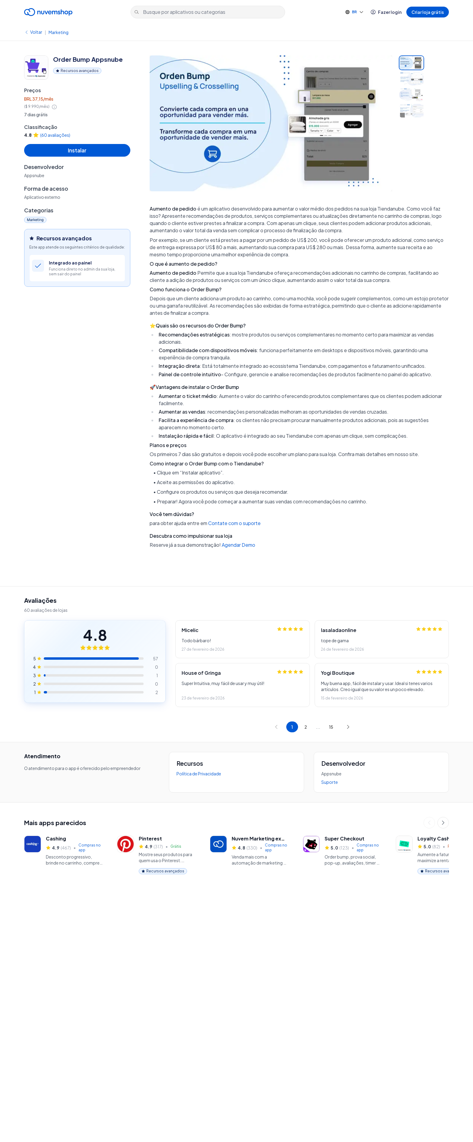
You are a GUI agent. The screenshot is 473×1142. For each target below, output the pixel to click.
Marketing (58, 32)
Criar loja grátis (427, 12)
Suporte (329, 782)
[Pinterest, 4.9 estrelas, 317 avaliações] (156, 855)
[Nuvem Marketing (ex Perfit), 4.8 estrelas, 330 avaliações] (249, 855)
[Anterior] (429, 822)
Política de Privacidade (198, 773)
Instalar (77, 150)
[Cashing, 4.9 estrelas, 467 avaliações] (63, 855)
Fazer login (386, 12)
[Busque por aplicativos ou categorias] (208, 12)
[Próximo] (443, 822)
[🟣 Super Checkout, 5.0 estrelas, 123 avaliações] (342, 855)
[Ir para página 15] (331, 726)
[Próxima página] (348, 726)
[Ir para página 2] (305, 726)
